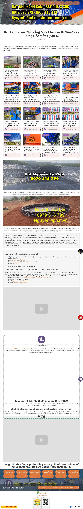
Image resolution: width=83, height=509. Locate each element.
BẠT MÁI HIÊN (9, 476)
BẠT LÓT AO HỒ (73, 476)
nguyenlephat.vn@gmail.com (21, 281)
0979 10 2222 (16, 263)
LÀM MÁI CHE (48, 472)
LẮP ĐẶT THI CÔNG (61, 472)
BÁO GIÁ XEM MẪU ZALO (18, 260)
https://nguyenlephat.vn (21, 282)
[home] (14, 2)
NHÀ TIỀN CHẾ (9, 472)
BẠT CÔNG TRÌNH (35, 476)
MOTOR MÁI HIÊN (35, 472)
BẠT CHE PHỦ (41, 39)
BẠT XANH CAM (48, 476)
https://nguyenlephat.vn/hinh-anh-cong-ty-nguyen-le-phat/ (35, 277)
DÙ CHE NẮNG (74, 472)
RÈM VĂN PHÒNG (22, 472)
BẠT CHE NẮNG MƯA (41, 345)
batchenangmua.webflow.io (32, 262)
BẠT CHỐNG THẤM (61, 476)
